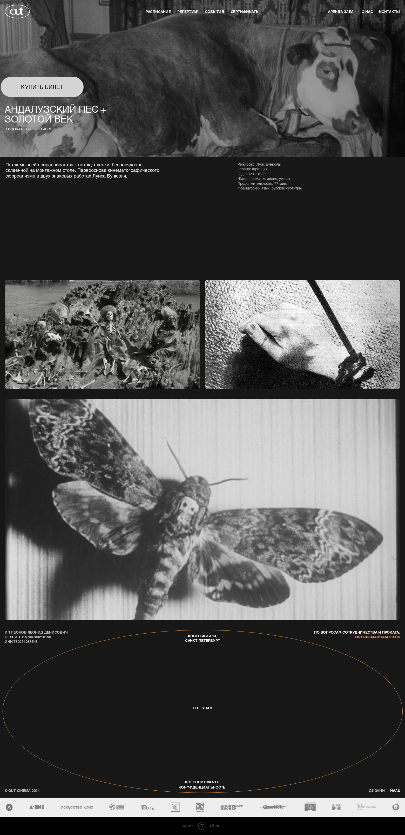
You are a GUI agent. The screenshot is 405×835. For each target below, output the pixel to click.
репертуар (187, 11)
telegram (203, 707)
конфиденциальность (202, 787)
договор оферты (202, 781)
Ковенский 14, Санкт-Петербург (202, 638)
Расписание (158, 11)
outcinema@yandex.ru (377, 636)
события (214, 11)
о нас (367, 11)
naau (384, 790)
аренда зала (341, 11)
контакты (389, 11)
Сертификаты (245, 11)
